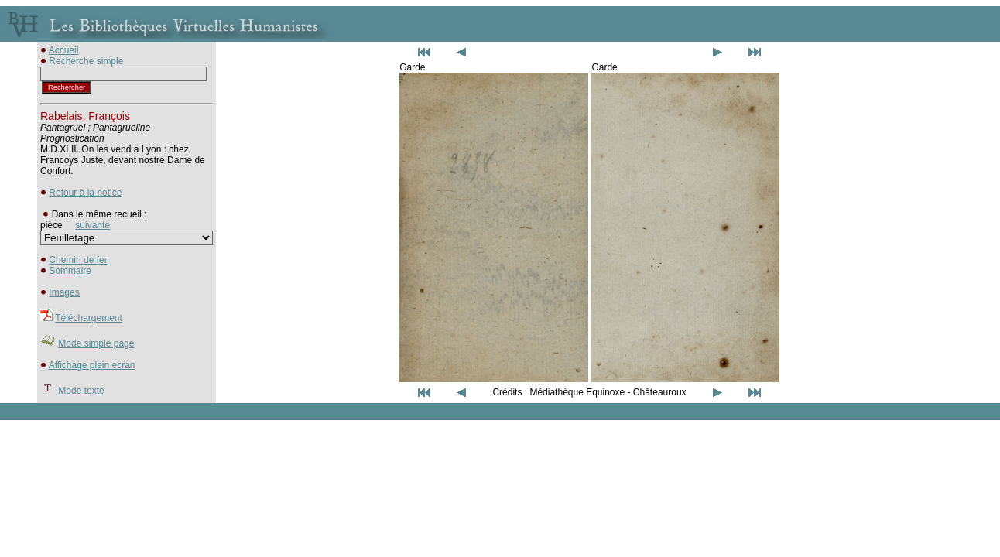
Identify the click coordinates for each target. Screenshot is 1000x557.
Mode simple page (96, 343)
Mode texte (81, 390)
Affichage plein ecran (92, 365)
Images (64, 292)
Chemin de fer (78, 260)
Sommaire (70, 270)
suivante (92, 225)
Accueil (64, 50)
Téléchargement (88, 318)
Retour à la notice (85, 192)
